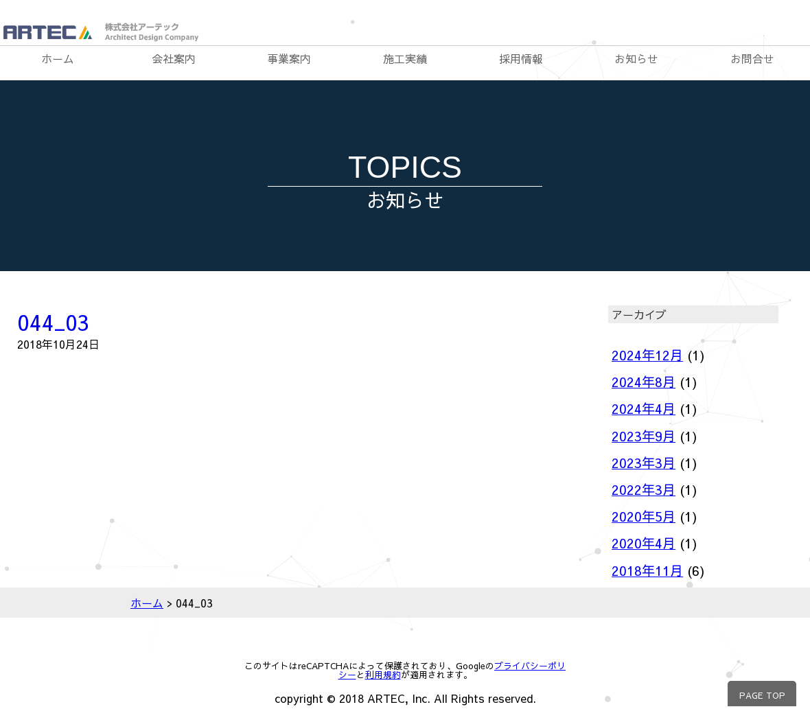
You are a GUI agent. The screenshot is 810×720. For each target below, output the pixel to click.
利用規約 (383, 674)
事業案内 (289, 58)
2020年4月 (643, 543)
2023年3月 (643, 463)
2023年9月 (643, 436)
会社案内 (174, 58)
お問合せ (752, 58)
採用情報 (521, 58)
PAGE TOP (762, 695)
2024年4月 (643, 408)
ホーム (57, 58)
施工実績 (405, 58)
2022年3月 (643, 489)
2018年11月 (647, 570)
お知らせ (636, 58)
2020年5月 (643, 516)
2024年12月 (647, 355)
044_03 (53, 321)
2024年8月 (643, 382)
